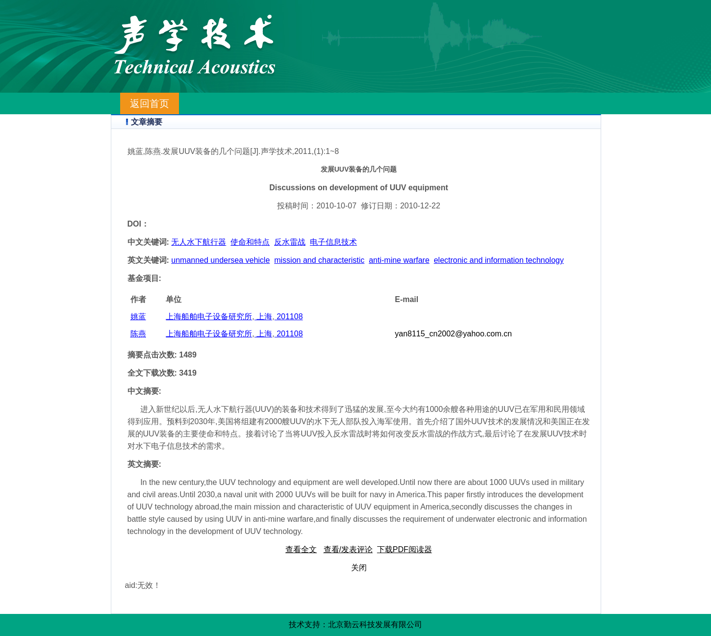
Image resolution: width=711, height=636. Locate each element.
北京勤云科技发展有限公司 (375, 624)
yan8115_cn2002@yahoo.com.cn (453, 334)
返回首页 (149, 103)
